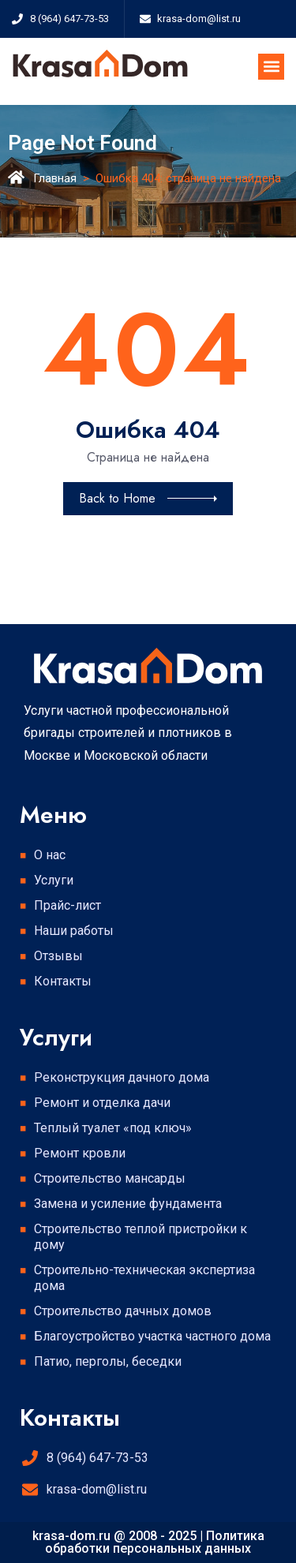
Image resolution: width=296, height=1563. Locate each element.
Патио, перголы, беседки (108, 1361)
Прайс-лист (67, 905)
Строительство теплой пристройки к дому (140, 1236)
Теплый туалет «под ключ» (113, 1127)
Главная (55, 178)
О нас (50, 854)
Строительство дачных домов (123, 1310)
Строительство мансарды (109, 1178)
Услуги (57, 880)
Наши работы (74, 930)
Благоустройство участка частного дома (152, 1336)
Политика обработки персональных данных (154, 1542)
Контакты (63, 981)
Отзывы (58, 955)
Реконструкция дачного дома (121, 1077)
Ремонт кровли (80, 1153)
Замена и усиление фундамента (128, 1203)
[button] (271, 67)
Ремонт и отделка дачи (102, 1102)
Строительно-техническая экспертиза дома (144, 1277)
